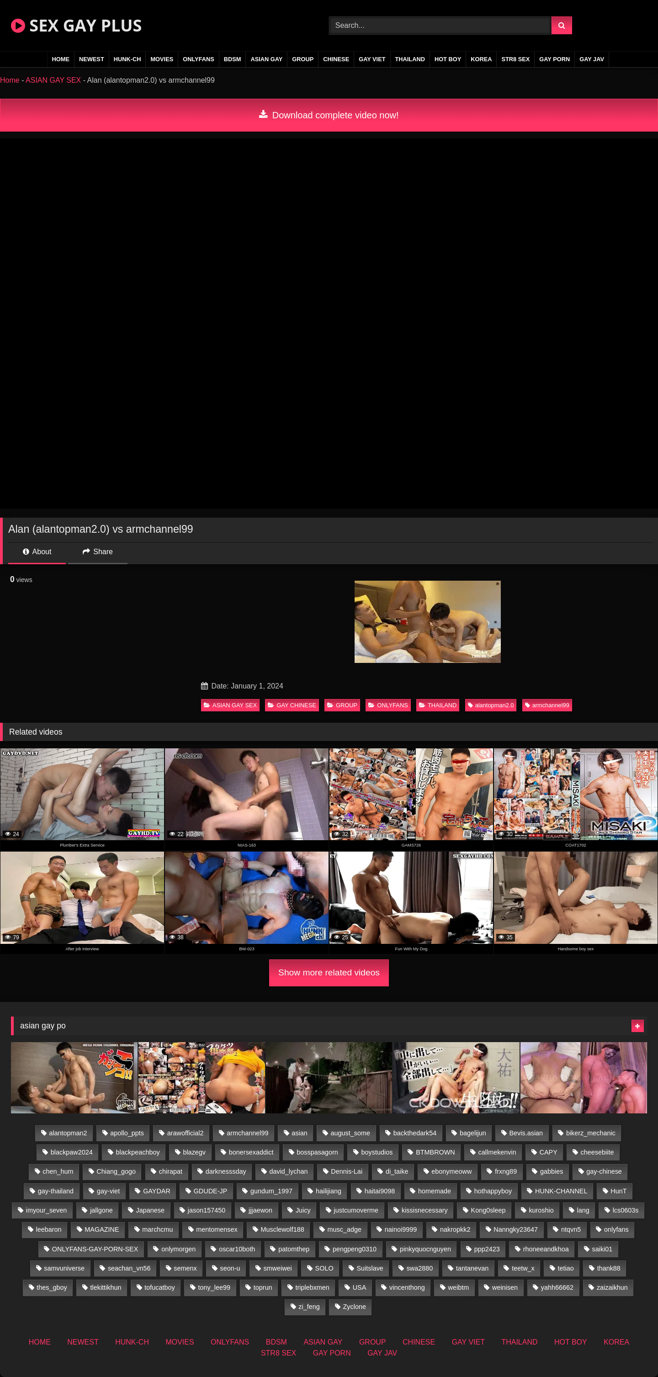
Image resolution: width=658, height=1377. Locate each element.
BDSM (232, 59)
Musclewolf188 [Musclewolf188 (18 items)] (282, 1229)
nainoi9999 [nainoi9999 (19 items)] (401, 1229)
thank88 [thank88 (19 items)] (609, 1268)
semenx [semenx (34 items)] (185, 1268)
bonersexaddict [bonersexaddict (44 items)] (251, 1152)
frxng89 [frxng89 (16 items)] (506, 1171)
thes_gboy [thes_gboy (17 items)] (52, 1287)
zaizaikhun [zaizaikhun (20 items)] (612, 1287)
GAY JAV (591, 59)
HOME (60, 59)
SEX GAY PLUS (76, 25)
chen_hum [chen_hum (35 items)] (57, 1171)
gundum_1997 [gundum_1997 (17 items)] (271, 1191)
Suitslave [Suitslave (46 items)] (369, 1268)
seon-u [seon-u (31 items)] (230, 1268)
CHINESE (336, 59)
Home (10, 80)
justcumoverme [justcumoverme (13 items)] (356, 1210)
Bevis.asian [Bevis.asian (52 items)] (526, 1133)
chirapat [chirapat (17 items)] (170, 1171)
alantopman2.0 (491, 705)
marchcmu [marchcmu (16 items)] (157, 1229)
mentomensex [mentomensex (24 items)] (216, 1229)
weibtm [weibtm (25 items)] (458, 1287)
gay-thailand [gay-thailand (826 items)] (56, 1191)
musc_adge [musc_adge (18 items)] (344, 1229)
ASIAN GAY (266, 59)
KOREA (481, 59)
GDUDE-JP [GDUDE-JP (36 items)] (211, 1191)
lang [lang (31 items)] (583, 1210)
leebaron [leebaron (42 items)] (49, 1229)
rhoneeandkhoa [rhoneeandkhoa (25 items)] (546, 1249)
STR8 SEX (515, 59)
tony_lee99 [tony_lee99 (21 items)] (214, 1287)
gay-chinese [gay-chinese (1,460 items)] (604, 1171)
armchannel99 (547, 705)
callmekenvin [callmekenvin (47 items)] (497, 1152)
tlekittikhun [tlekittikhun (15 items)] (106, 1287)
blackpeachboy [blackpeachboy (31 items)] (138, 1152)
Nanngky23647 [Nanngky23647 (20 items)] (516, 1229)
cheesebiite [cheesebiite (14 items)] (597, 1152)
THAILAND (410, 59)
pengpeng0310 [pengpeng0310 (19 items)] (355, 1249)
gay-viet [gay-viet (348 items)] (108, 1191)
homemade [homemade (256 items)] (434, 1191)
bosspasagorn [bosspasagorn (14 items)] (317, 1152)
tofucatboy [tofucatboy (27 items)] (159, 1287)
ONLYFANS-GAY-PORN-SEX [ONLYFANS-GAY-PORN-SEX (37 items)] (95, 1249)
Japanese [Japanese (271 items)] (150, 1210)
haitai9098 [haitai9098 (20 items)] (380, 1191)
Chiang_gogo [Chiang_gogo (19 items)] (116, 1171)
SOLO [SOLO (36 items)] (324, 1268)
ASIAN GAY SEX (53, 80)
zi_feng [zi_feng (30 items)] (308, 1306)
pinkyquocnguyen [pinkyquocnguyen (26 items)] (425, 1249)
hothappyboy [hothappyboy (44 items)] (493, 1191)
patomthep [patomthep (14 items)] (293, 1249)
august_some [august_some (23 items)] (350, 1133)
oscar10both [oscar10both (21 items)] (237, 1249)
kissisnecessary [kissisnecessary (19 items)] (425, 1210)
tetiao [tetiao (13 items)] (566, 1268)
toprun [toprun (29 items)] (263, 1287)
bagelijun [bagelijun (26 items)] (473, 1133)
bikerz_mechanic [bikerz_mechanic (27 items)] (591, 1133)
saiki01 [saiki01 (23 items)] (602, 1249)
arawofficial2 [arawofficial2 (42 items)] (185, 1133)
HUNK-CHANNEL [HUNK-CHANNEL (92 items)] (561, 1191)
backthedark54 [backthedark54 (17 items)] (414, 1133)
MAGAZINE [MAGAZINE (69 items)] (102, 1229)
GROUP (302, 59)
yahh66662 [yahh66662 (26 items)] (557, 1287)
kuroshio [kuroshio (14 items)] (541, 1210)
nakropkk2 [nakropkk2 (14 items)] (455, 1229)
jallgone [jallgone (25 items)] (101, 1210)
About (37, 552)
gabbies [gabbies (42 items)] (551, 1171)
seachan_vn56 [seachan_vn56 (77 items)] (129, 1268)
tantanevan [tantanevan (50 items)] (472, 1268)
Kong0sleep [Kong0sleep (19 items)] (488, 1210)
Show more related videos (329, 972)
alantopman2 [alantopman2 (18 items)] (68, 1133)
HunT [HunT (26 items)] (618, 1191)
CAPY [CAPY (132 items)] (548, 1152)
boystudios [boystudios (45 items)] (377, 1152)
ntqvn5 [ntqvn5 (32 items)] (571, 1229)
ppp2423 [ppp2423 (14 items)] (487, 1249)
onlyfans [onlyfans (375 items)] (616, 1229)
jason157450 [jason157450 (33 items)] (206, 1210)
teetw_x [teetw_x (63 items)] (523, 1268)
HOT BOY (448, 59)
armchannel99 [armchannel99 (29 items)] (247, 1133)
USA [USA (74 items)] (359, 1287)
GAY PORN (554, 59)
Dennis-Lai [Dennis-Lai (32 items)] (346, 1171)
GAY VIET (372, 59)
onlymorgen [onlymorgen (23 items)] (178, 1249)
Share (98, 552)
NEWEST (91, 59)
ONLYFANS (198, 59)
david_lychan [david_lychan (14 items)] (288, 1171)
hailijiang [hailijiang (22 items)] (328, 1191)
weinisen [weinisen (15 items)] (505, 1287)
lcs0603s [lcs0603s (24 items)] (626, 1210)
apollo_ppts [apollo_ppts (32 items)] (127, 1133)
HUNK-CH (127, 59)
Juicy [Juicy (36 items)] (303, 1210)
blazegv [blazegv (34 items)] (194, 1152)
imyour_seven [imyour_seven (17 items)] (46, 1210)
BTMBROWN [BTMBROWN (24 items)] (435, 1152)
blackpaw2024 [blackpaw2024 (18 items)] (72, 1152)
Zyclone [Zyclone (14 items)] (354, 1306)
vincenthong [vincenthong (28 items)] (407, 1287)
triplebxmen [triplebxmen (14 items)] (312, 1287)
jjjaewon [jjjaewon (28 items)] (260, 1210)
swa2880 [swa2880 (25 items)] (420, 1268)
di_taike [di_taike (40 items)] (397, 1171)
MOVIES (161, 59)
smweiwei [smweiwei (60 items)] (277, 1268)
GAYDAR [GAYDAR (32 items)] (156, 1191)
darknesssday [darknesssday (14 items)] (226, 1171)
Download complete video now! (328, 115)
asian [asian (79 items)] (299, 1133)
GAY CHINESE (292, 705)
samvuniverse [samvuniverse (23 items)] (64, 1268)
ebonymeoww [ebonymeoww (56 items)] (451, 1171)
